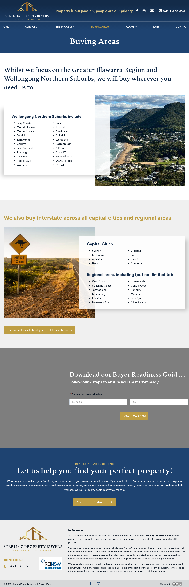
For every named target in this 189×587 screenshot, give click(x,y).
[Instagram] (144, 11)
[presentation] (92, 413)
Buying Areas (100, 26)
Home (5, 26)
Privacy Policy (45, 582)
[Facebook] (137, 11)
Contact (181, 26)
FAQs (156, 26)
